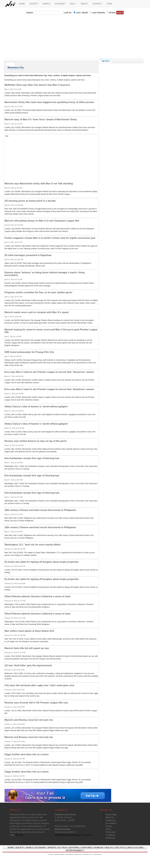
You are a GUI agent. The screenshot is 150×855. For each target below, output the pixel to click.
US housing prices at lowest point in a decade (30, 201)
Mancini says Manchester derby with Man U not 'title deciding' (39, 183)
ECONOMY (60, 3)
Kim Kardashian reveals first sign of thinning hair (32, 458)
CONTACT (97, 3)
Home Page (111, 814)
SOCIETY (33, 3)
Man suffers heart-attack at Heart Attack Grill (29, 631)
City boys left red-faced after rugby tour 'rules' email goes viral (39, 685)
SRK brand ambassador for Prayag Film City (29, 352)
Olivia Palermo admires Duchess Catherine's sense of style (37, 596)
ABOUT (84, 3)
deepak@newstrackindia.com (68, 835)
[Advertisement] (75, 37)
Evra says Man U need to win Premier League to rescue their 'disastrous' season (49, 372)
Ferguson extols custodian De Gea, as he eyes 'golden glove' (39, 292)
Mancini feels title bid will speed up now (27, 648)
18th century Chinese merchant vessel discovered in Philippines (40, 510)
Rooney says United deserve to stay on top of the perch (36, 441)
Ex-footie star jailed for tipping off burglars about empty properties (42, 562)
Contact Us (111, 820)
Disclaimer (110, 838)
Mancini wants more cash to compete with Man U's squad (37, 312)
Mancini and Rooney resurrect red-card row (29, 720)
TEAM (109, 3)
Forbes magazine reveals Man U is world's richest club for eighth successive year (50, 238)
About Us (110, 817)
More (73, 3)
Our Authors (111, 823)
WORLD (46, 3)
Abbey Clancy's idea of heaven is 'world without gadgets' (36, 406)
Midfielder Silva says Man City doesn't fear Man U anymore (37, 85)
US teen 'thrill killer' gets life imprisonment (28, 665)
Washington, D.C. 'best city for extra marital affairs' (33, 544)
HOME (22, 3)
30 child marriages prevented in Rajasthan (28, 255)
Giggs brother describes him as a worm (27, 754)
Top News (105, 61)
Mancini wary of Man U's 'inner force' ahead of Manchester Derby (41, 119)
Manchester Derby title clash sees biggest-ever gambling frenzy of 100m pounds (49, 102)
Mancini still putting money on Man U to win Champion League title (42, 220)
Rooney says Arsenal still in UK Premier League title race (36, 702)
